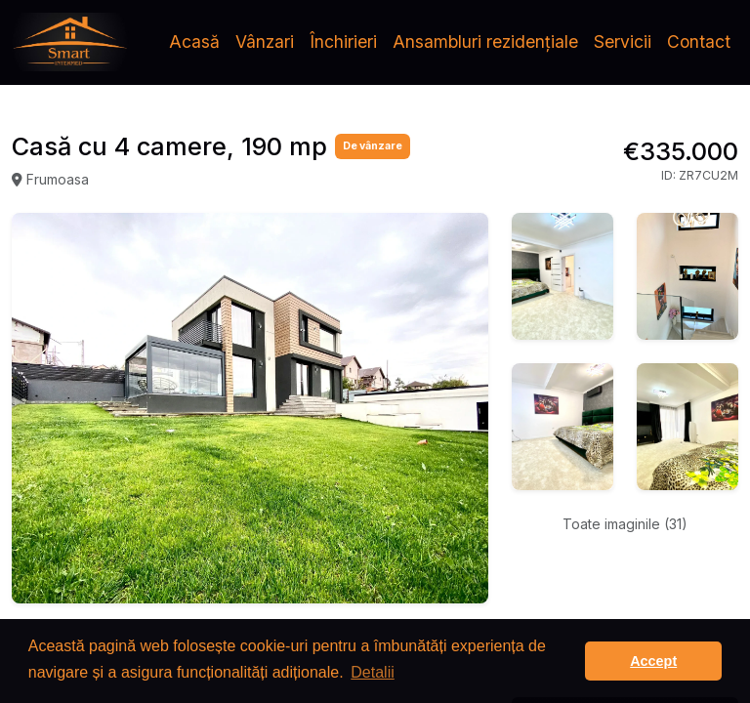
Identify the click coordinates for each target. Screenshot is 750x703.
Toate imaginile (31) (625, 524)
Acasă (194, 41)
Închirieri (343, 41)
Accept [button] (653, 661)
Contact (698, 41)
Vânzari (264, 41)
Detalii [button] (372, 672)
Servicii (622, 41)
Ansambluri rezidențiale (485, 41)
